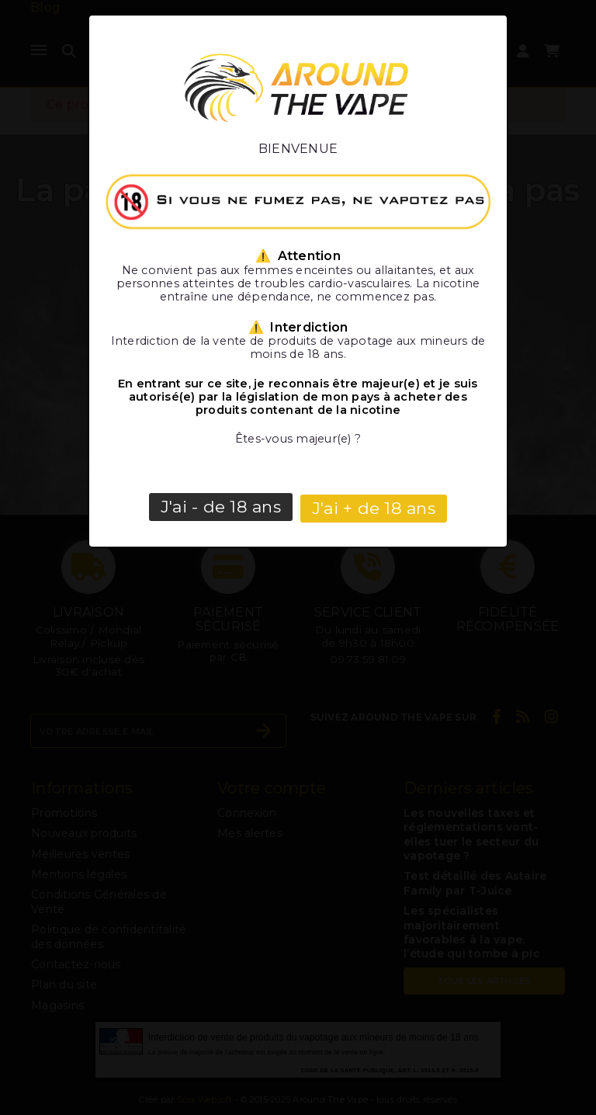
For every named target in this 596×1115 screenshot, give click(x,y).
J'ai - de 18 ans (221, 506)
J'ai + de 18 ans (373, 506)
